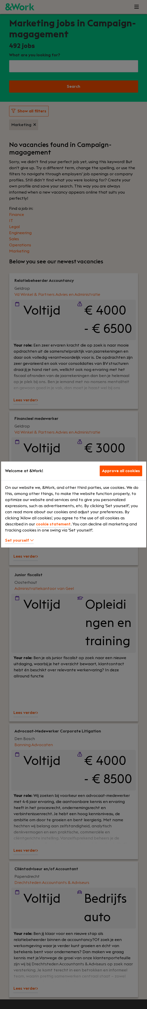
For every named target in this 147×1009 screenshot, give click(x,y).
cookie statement (53, 524)
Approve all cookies (121, 471)
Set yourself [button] (19, 540)
